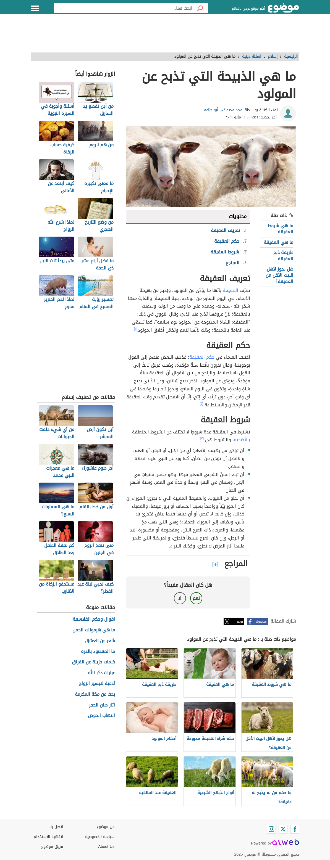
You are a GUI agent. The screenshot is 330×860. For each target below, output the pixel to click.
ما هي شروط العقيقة (280, 228)
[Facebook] (294, 829)
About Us (106, 846)
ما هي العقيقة (278, 242)
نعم (196, 598)
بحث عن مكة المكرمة (95, 694)
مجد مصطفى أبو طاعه (223, 110)
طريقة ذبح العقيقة (283, 255)
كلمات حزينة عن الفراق (93, 662)
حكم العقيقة (201, 357)
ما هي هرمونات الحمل (93, 630)
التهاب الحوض (101, 716)
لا (179, 598)
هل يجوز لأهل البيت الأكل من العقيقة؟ (279, 275)
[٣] (202, 438)
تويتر (240, 622)
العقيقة (230, 290)
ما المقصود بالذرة (98, 652)
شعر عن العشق (100, 641)
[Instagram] (271, 829)
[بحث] (200, 8)
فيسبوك (261, 622)
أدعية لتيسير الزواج (97, 684)
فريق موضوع (52, 846)
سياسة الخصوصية (99, 836)
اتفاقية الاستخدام (48, 836)
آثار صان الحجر (102, 705)
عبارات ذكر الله (101, 673)
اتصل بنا (56, 826)
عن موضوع (105, 826)
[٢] (201, 404)
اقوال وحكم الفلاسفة (94, 619)
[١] (135, 329)
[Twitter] (283, 829)
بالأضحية (242, 439)
